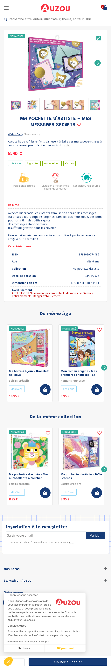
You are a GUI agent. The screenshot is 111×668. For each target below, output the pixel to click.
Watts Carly (15, 134)
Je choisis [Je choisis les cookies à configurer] (24, 648)
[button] (8, 661)
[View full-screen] (98, 38)
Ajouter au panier (68, 662)
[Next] (97, 62)
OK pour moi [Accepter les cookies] (65, 648)
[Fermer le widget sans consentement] (46, 595)
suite (67, 145)
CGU (71, 542)
